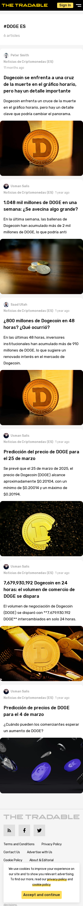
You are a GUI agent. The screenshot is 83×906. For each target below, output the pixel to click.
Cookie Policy (13, 860)
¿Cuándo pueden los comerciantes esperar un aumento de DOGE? (41, 727)
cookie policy (41, 884)
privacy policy (57, 879)
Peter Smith (16, 55)
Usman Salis (16, 186)
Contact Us (12, 852)
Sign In (65, 5)
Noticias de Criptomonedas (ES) (28, 62)
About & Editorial (41, 860)
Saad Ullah (15, 304)
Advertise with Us (39, 852)
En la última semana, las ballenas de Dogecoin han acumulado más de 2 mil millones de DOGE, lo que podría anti (37, 225)
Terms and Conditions (19, 844)
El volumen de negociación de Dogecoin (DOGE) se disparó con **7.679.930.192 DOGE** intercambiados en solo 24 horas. (40, 612)
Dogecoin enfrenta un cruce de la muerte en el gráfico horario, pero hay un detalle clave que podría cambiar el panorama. (40, 107)
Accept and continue (41, 895)
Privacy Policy (52, 844)
